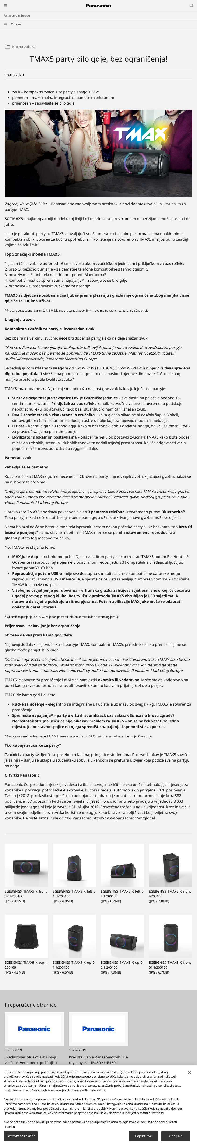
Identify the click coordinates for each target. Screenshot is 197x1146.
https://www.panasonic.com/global (124, 818)
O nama (16, 24)
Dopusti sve (143, 1138)
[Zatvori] (189, 1074)
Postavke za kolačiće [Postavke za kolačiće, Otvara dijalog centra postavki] (20, 1138)
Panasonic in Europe (17, 16)
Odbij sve (175, 1138)
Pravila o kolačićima (107, 1114)
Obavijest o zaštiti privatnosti (143, 1114)
